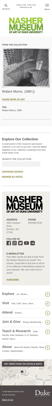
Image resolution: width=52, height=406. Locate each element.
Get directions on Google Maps (23, 364)
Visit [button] (26, 303)
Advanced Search (12, 171)
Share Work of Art (13, 99)
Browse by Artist (12, 176)
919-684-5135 (35, 223)
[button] (6, 7)
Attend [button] (26, 312)
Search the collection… (17, 159)
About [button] (26, 348)
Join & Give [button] (26, 322)
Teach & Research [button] (26, 334)
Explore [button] (26, 294)
